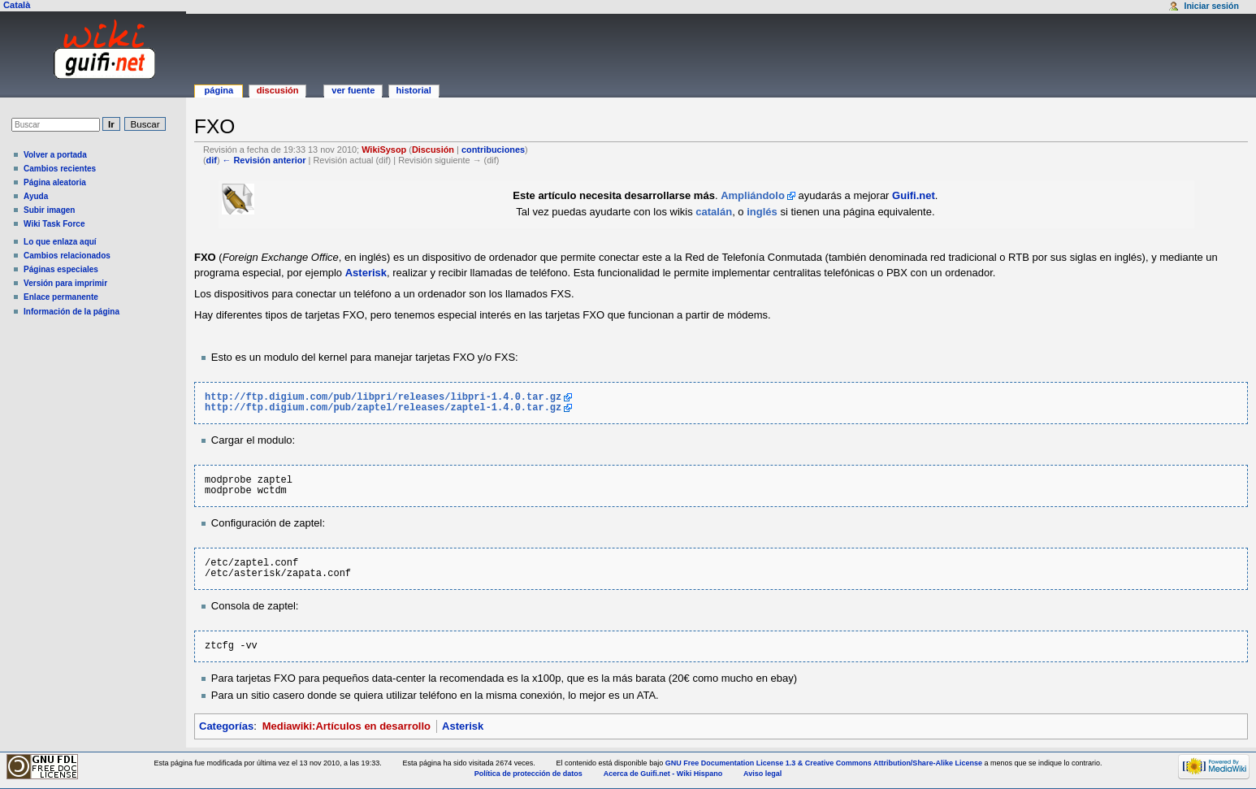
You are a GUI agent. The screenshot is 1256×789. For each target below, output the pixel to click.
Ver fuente (353, 90)
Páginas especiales (61, 269)
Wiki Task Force (54, 223)
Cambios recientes (60, 168)
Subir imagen (49, 210)
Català (16, 5)
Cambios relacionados (67, 255)
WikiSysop (384, 149)
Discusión (433, 149)
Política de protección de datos (528, 773)
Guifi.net (913, 195)
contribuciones (493, 149)
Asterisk (366, 273)
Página (218, 90)
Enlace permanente (61, 297)
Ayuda (36, 196)
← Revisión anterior (264, 160)
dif (211, 160)
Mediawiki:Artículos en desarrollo (346, 726)
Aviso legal (762, 773)
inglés (762, 212)
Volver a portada (55, 154)
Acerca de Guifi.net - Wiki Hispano (663, 773)
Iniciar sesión (1211, 6)
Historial (413, 90)
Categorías (226, 726)
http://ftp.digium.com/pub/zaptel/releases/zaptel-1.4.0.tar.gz (383, 408)
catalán (713, 212)
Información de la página (71, 311)
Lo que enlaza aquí (60, 241)
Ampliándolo (753, 195)
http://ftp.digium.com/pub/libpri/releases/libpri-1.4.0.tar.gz (383, 398)
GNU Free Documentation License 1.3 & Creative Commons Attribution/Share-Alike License (823, 763)
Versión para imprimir (65, 283)
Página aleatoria (55, 182)
